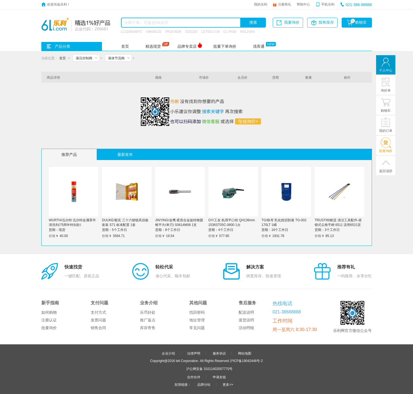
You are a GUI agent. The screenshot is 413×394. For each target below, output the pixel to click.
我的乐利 (260, 4)
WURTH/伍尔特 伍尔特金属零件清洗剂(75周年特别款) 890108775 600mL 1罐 (72, 224)
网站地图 (244, 353)
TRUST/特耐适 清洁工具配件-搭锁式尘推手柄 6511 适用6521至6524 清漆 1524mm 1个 (338, 224)
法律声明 (193, 353)
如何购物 (49, 312)
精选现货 (153, 46)
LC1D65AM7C (131, 31)
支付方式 (98, 312)
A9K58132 (153, 31)
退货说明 (246, 320)
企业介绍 (168, 353)
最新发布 (125, 154)
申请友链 (219, 377)
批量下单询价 (224, 46)
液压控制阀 (84, 58)
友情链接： (182, 384)
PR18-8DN (173, 31)
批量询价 (49, 328)
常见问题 (197, 328)
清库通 (258, 46)
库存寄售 (147, 328)
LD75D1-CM (210, 31)
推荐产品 (69, 154)
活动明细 (246, 328)
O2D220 (191, 31)
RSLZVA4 (247, 31)
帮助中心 (303, 4)
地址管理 (197, 320)
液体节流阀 (116, 58)
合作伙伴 (193, 377)
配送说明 (246, 312)
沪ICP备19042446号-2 (246, 360)
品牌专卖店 (187, 46)
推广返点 (147, 320)
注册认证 (49, 320)
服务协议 (219, 353)
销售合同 (98, 328)
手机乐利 (327, 4)
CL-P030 (229, 31)
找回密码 (197, 312)
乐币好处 (147, 312)
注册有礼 (284, 4)
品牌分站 (203, 384)
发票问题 (98, 320)
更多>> (228, 384)
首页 (125, 46)
